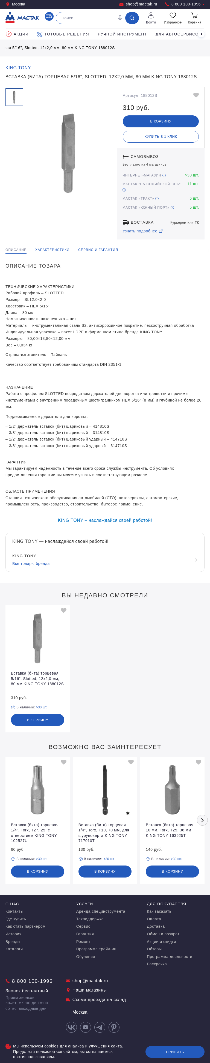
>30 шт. (41, 707)
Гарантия (85, 934)
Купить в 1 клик (161, 136)
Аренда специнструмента (101, 911)
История (13, 934)
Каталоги (14, 949)
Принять (175, 1052)
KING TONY (18, 67)
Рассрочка (157, 964)
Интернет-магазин (144, 175)
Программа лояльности (169, 956)
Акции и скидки (161, 941)
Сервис (83, 926)
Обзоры (154, 949)
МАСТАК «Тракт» (140, 198)
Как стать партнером (25, 926)
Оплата (154, 919)
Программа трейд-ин (96, 949)
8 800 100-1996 (185, 4)
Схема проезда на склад (96, 999)
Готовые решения (63, 34)
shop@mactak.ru (138, 4)
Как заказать (159, 911)
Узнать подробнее (142, 231)
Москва (15, 4)
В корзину (160, 121)
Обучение (85, 956)
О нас (12, 904)
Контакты (14, 911)
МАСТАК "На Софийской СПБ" (151, 186)
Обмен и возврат (163, 934)
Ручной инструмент (122, 34)
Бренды (13, 941)
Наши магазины (86, 990)
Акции (17, 34)
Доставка (156, 926)
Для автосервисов (179, 34)
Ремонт (83, 941)
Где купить (15, 919)
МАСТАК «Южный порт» (148, 207)
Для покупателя (166, 904)
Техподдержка (90, 919)
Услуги (84, 904)
